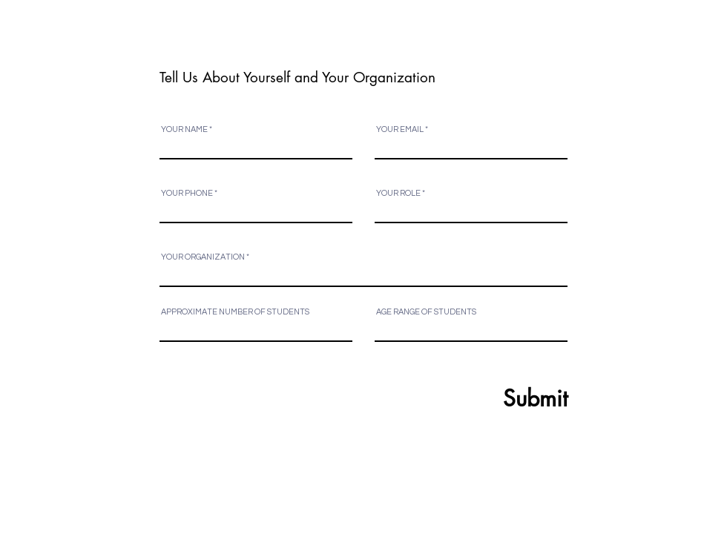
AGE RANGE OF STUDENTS (426, 312)
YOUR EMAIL (400, 129)
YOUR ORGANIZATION (203, 257)
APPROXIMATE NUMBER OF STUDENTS (235, 312)
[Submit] (499, 398)
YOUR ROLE (398, 193)
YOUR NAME (184, 129)
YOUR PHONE (187, 193)
